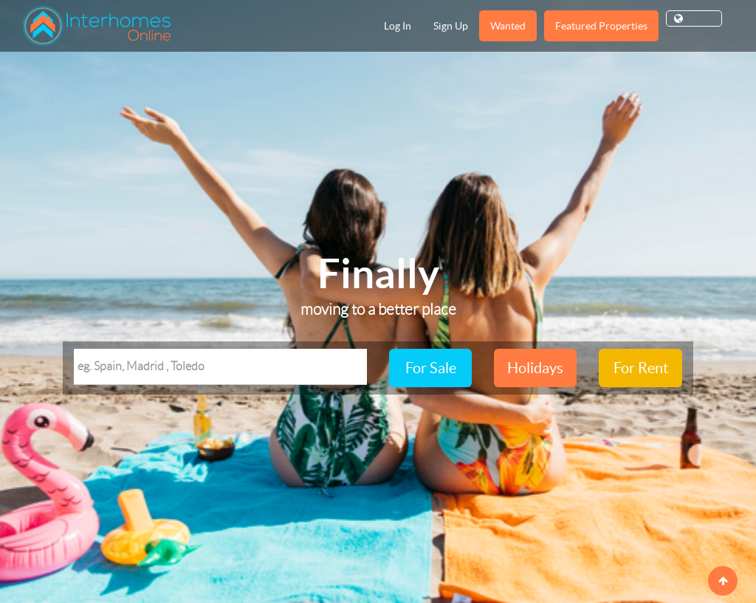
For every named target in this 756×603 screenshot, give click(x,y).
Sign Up (450, 26)
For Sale (430, 368)
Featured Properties (601, 26)
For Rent (641, 368)
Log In (397, 26)
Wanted (508, 26)
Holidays (535, 368)
